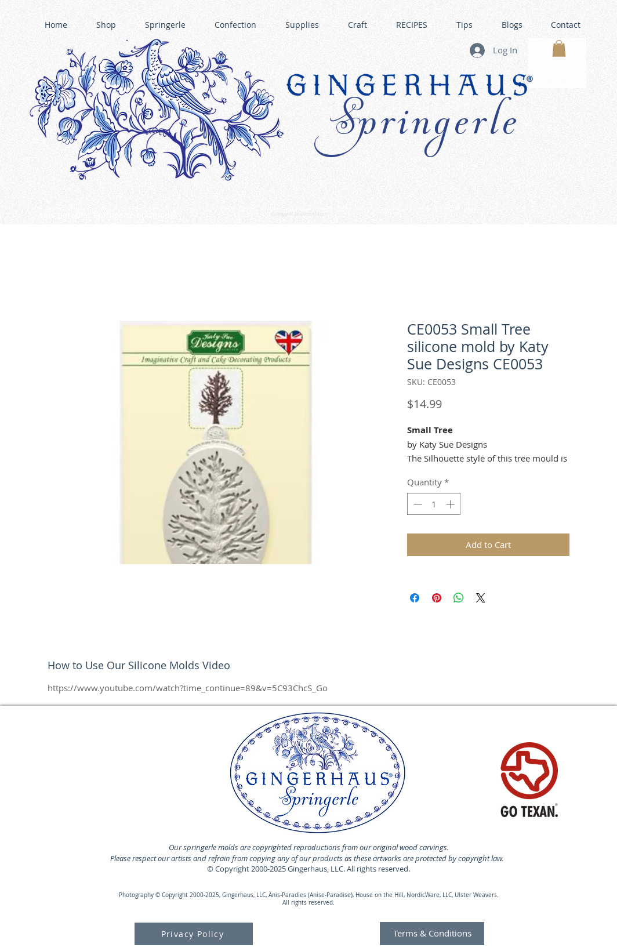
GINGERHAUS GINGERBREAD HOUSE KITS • (418, 209)
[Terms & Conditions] (432, 933)
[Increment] (451, 504)
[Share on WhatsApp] (459, 598)
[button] (559, 48)
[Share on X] (481, 598)
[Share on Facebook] (415, 598)
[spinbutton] (434, 504)
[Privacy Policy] (194, 934)
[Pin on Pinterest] (437, 598)
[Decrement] (416, 504)
